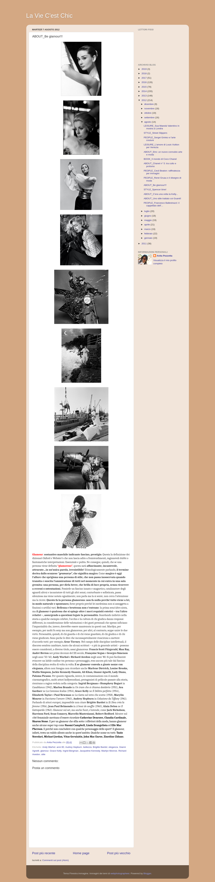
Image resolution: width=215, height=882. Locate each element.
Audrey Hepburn (73, 747)
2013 (144, 95)
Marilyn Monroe (109, 751)
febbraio (148, 233)
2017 (144, 78)
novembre (149, 108)
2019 (144, 69)
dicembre (149, 104)
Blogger (147, 873)
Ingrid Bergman (70, 751)
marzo (147, 229)
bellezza (87, 747)
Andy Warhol (48, 747)
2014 (144, 91)
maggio (148, 220)
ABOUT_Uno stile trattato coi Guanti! (162, 198)
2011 (144, 243)
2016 (144, 82)
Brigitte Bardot (100, 747)
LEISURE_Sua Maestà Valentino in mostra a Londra (161, 127)
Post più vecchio (118, 853)
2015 (144, 87)
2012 (144, 100)
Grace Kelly (56, 751)
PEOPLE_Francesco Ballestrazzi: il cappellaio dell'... (161, 204)
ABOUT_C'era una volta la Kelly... (161, 194)
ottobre (148, 113)
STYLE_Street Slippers (155, 133)
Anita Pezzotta (164, 255)
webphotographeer (119, 873)
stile (43, 754)
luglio (147, 211)
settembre (149, 117)
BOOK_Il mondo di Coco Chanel (160, 159)
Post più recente (43, 853)
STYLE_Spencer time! (155, 189)
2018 (144, 73)
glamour (44, 751)
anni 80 (60, 747)
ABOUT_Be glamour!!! (155, 185)
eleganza (113, 747)
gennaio (148, 238)
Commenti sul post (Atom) (55, 860)
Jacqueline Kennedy (90, 751)
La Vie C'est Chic (49, 15)
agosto (148, 122)
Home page (81, 853)
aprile (147, 224)
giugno (148, 215)
